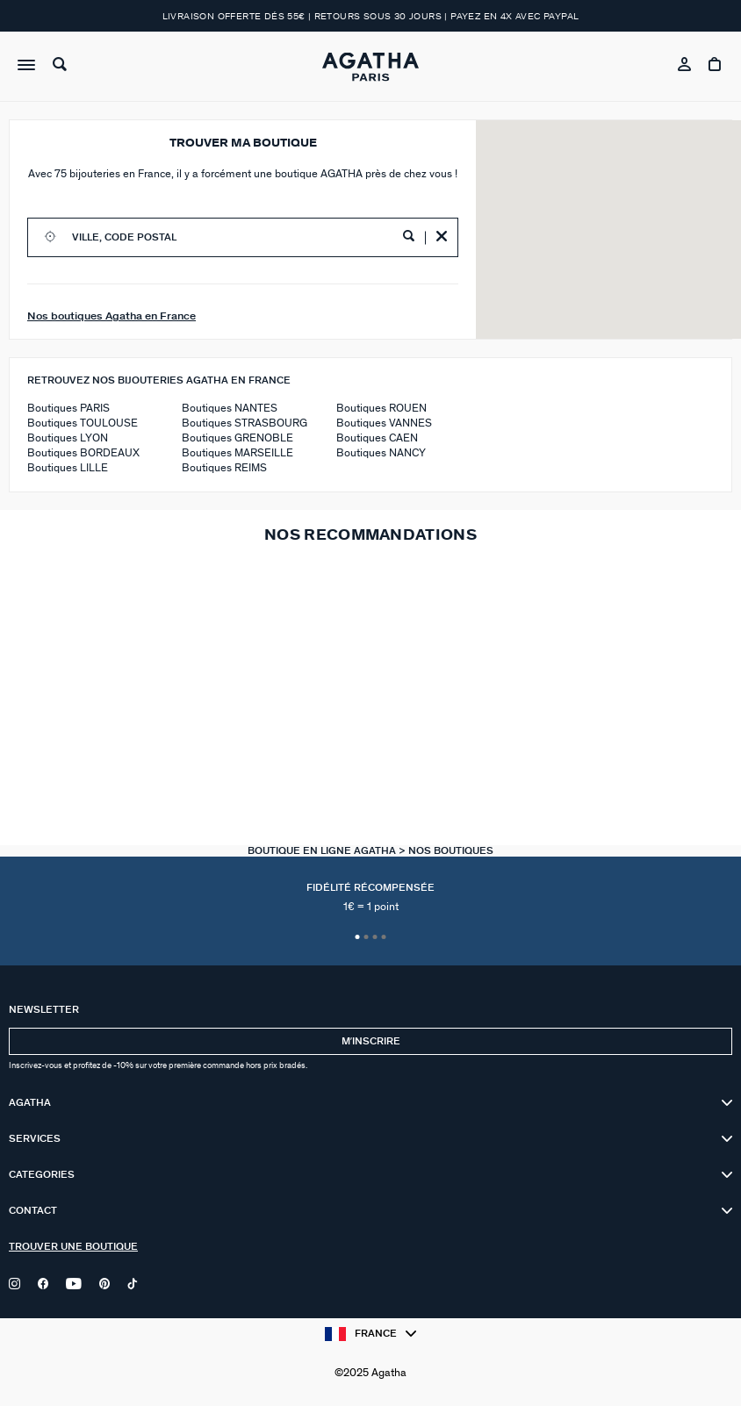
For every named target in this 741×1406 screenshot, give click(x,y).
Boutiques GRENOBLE (237, 438)
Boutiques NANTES (229, 408)
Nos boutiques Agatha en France (111, 316)
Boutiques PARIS (68, 408)
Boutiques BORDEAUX (83, 453)
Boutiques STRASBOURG (244, 423)
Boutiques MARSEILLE (237, 453)
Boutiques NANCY (381, 453)
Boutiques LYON (67, 438)
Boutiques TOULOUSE (82, 423)
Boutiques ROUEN (381, 408)
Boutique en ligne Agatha (323, 851)
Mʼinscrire (371, 1041)
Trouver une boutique (73, 1247)
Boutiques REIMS (224, 468)
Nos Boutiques (450, 851)
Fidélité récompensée (370, 898)
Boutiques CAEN (377, 438)
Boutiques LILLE (67, 468)
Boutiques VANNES (384, 423)
